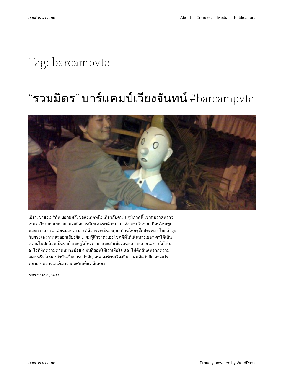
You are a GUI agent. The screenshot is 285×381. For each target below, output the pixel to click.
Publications (245, 17)
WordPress (246, 362)
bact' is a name (41, 17)
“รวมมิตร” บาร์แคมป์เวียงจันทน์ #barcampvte (141, 98)
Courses (204, 17)
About (185, 17)
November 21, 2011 (43, 275)
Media (222, 17)
